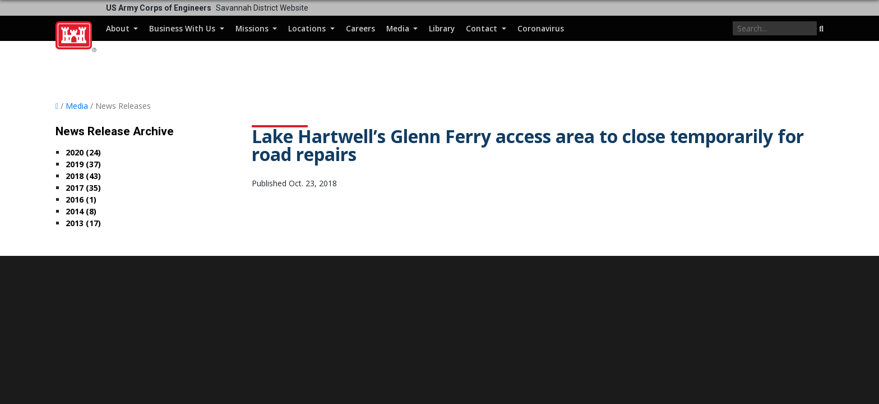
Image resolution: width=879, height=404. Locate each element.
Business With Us (183, 28)
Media (398, 28)
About (119, 28)
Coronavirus (540, 28)
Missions (253, 28)
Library (442, 28)
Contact (482, 28)
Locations (308, 28)
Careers (360, 28)
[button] (821, 29)
